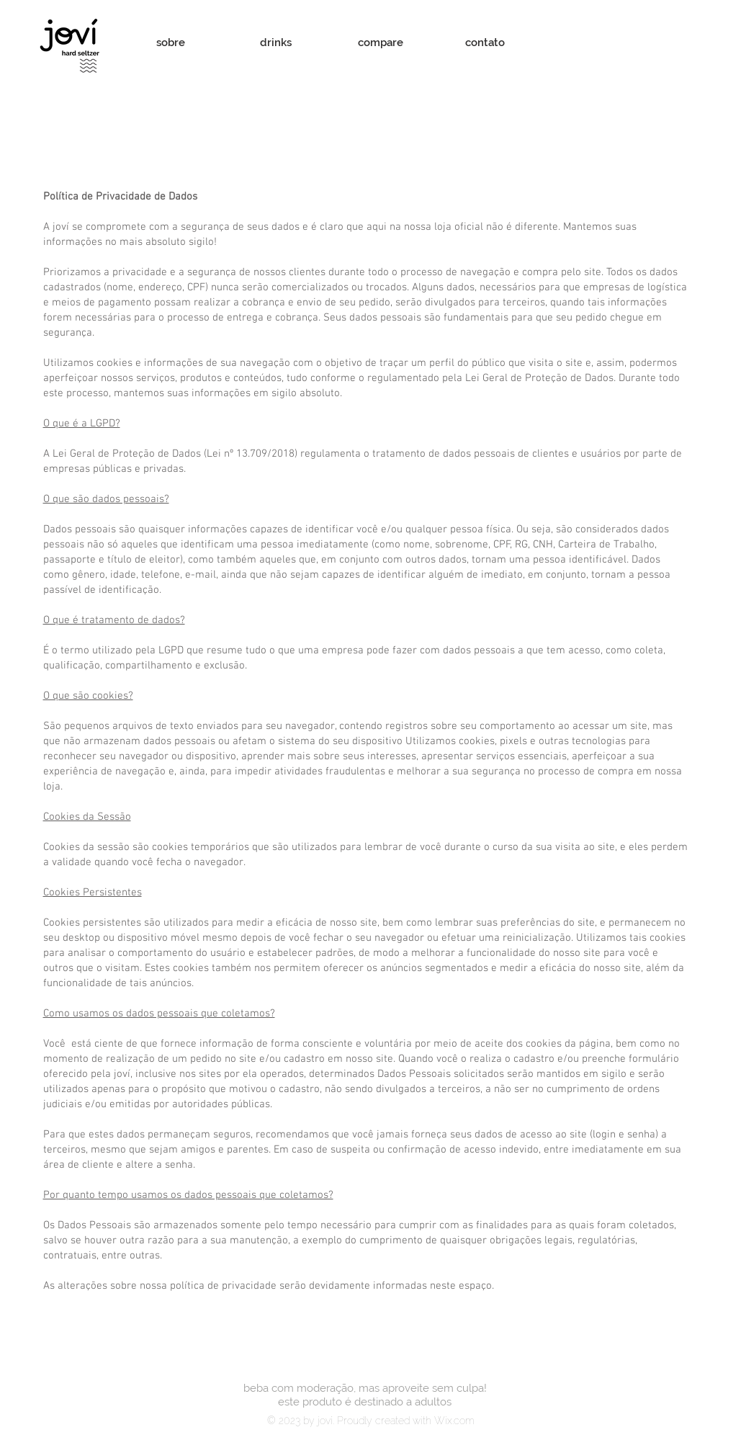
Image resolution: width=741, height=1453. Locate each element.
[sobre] (170, 42)
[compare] (381, 42)
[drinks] (276, 42)
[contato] (485, 42)
